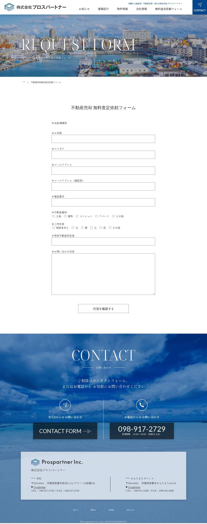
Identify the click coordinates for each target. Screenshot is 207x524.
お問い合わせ (138, 511)
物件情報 (122, 9)
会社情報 (141, 9)
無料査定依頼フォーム (168, 9)
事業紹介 (103, 9)
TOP (25, 82)
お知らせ (84, 9)
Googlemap (41, 487)
